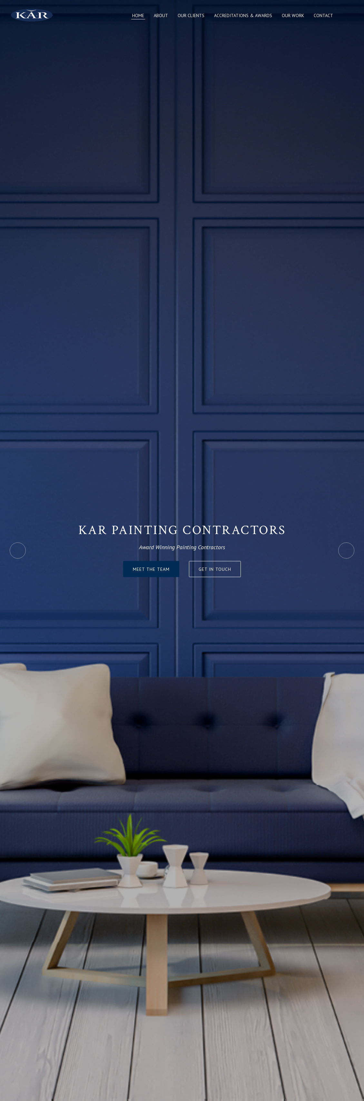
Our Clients (191, 15)
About (161, 15)
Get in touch (215, 569)
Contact (323, 15)
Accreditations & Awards (243, 15)
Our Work (293, 15)
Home (138, 15)
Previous (18, 550)
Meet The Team (151, 569)
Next (346, 550)
